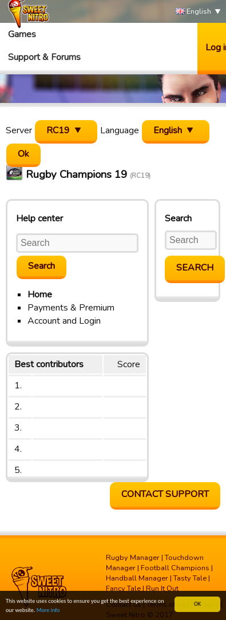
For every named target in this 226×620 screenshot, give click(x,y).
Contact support (165, 494)
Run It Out (162, 588)
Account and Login (64, 321)
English (193, 11)
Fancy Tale (123, 588)
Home (39, 294)
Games (22, 34)
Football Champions (175, 568)
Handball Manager (137, 578)
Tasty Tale (190, 578)
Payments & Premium (70, 307)
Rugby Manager (133, 558)
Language (119, 130)
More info (48, 610)
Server (19, 130)
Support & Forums (44, 57)
